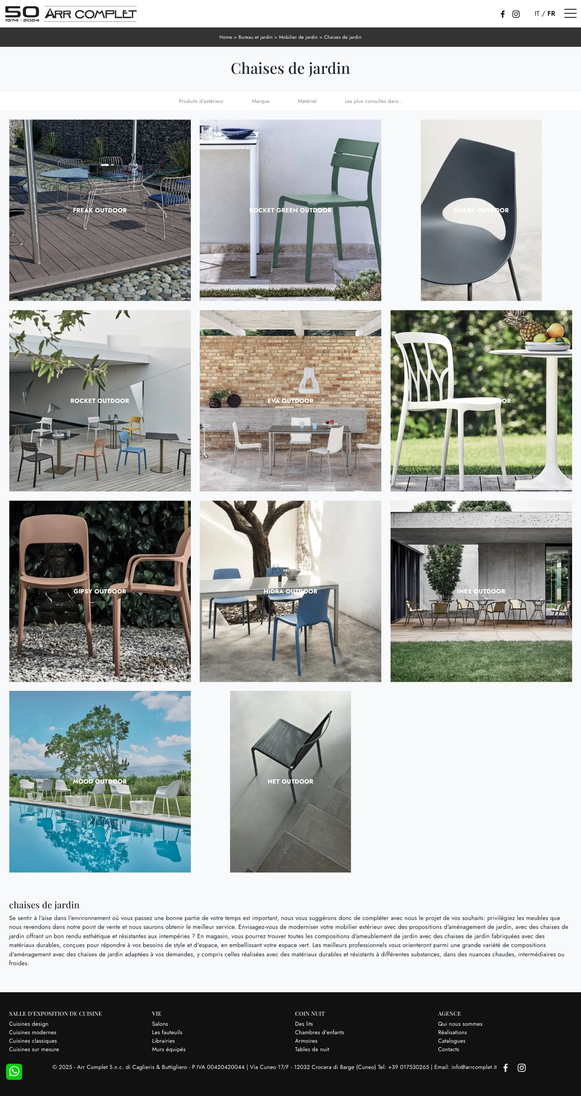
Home (225, 37)
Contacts (448, 1050)
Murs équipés (169, 1050)
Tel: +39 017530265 (404, 1067)
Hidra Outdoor (290, 591)
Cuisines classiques (33, 1041)
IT (537, 14)
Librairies (163, 1041)
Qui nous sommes (460, 1024)
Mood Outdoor (100, 781)
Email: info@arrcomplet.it (467, 1067)
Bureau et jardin (255, 37)
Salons (160, 1024)
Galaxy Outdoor (481, 400)
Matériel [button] (307, 101)
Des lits (304, 1024)
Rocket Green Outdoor (290, 210)
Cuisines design (29, 1024)
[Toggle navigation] (570, 14)
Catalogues (452, 1041)
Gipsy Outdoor (99, 591)
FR (552, 14)
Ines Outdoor (481, 591)
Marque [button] (261, 101)
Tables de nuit (312, 1050)
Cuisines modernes (32, 1033)
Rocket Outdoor (100, 400)
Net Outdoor (290, 781)
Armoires (306, 1041)
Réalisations (452, 1033)
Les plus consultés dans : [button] (373, 101)
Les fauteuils (167, 1033)
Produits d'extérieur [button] (201, 101)
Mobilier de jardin (298, 37)
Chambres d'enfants (319, 1033)
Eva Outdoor (290, 400)
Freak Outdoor (100, 210)
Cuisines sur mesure (34, 1050)
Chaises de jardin (343, 37)
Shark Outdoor (481, 210)
